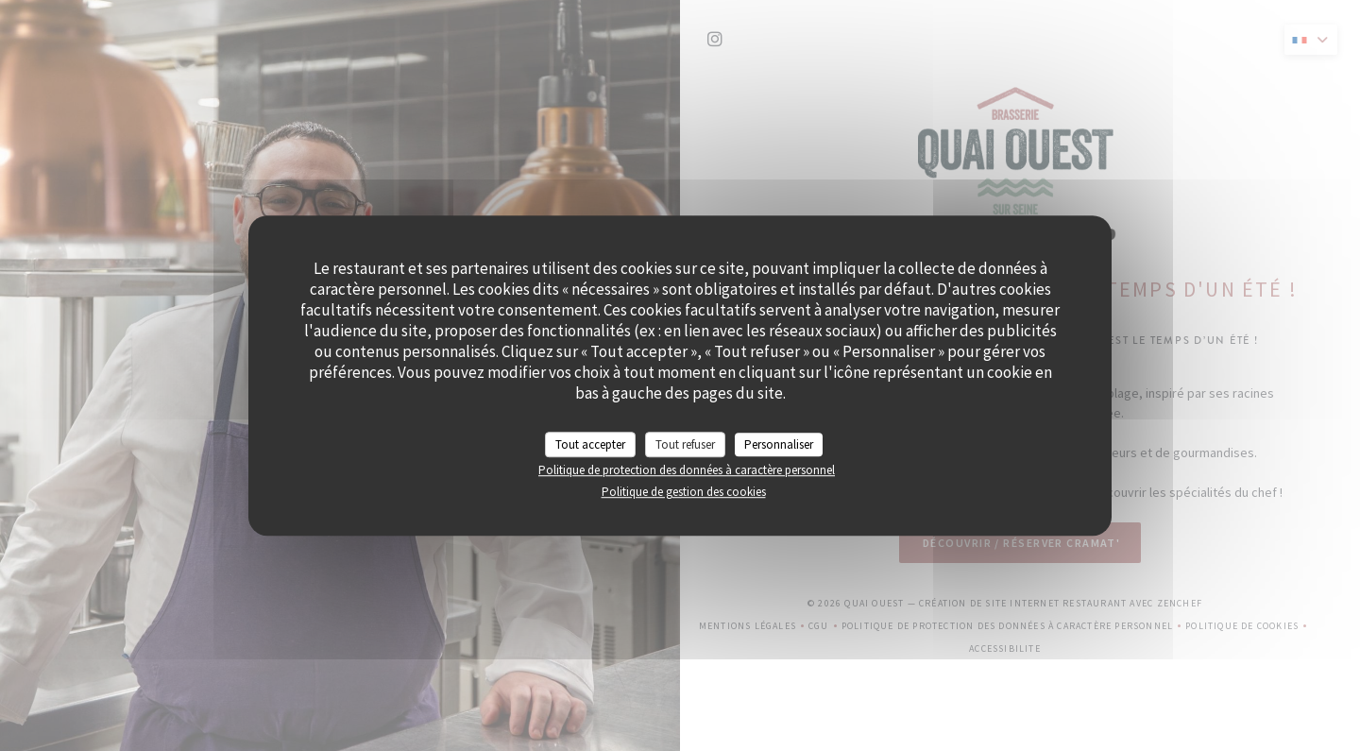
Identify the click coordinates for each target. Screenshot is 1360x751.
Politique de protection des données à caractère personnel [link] (686, 470)
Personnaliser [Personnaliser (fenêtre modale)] (778, 444)
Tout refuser (685, 444)
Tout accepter (590, 444)
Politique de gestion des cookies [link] (684, 492)
